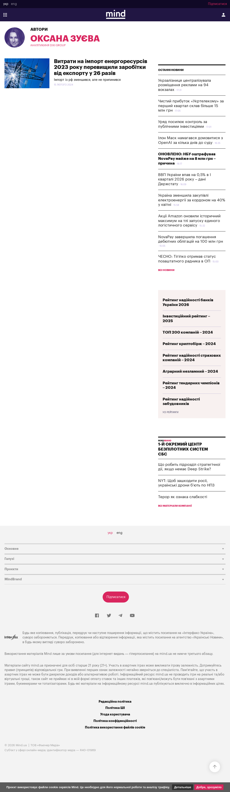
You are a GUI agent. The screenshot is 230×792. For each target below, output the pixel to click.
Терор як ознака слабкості (182, 497)
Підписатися (217, 4)
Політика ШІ (115, 708)
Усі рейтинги (170, 412)
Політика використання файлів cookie (115, 727)
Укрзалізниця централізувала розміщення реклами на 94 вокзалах (184, 85)
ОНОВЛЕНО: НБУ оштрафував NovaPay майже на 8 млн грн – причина (187, 158)
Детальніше (182, 787)
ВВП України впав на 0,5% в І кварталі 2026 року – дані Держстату (184, 179)
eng (14, 4)
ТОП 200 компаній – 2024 (188, 332)
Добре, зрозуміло (208, 787)
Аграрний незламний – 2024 (190, 371)
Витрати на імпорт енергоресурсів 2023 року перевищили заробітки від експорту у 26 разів (100, 67)
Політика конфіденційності (115, 721)
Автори (39, 29)
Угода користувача (115, 714)
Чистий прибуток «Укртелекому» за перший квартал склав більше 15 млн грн (191, 105)
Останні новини (171, 70)
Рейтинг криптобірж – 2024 (189, 344)
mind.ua (165, 654)
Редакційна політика (115, 701)
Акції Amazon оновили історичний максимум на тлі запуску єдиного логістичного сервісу (189, 220)
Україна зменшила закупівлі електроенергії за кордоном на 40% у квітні (191, 200)
